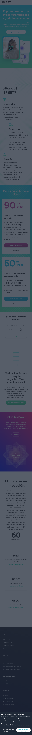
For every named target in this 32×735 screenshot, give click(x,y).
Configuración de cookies (8, 730)
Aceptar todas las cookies (23, 730)
